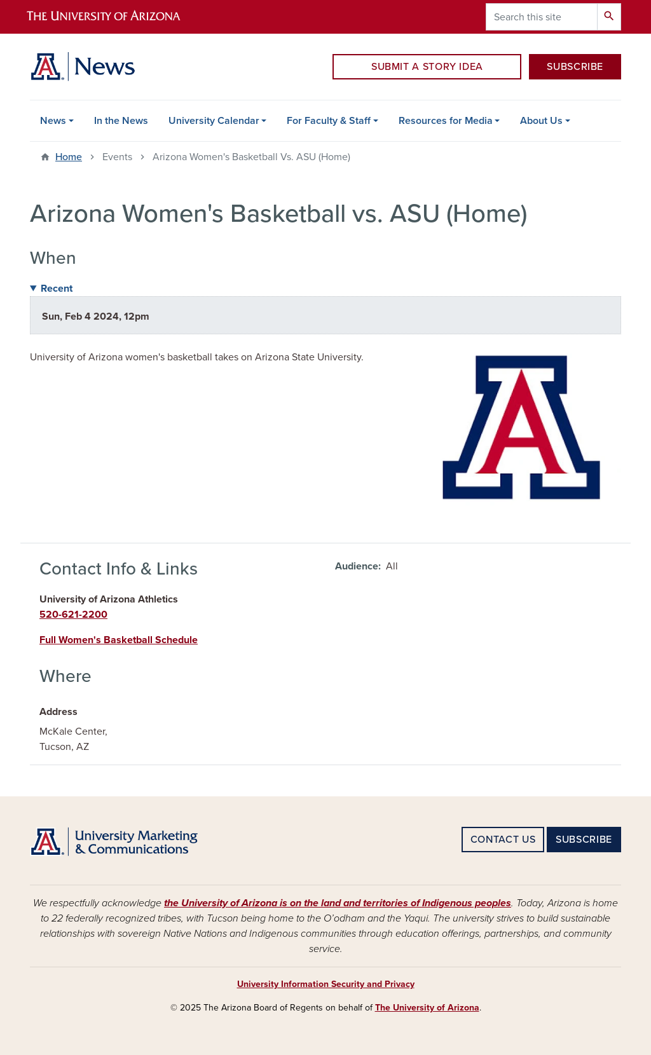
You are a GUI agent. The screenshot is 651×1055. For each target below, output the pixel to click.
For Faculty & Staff (329, 120)
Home (68, 157)
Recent (56, 288)
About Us (541, 120)
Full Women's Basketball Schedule (118, 640)
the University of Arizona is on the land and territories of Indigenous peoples (337, 903)
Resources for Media (446, 120)
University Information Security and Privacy (326, 984)
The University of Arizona (427, 1007)
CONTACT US (502, 839)
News (53, 120)
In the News (121, 120)
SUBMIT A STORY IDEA (427, 66)
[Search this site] (542, 17)
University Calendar (213, 120)
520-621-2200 (73, 614)
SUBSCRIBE (575, 66)
